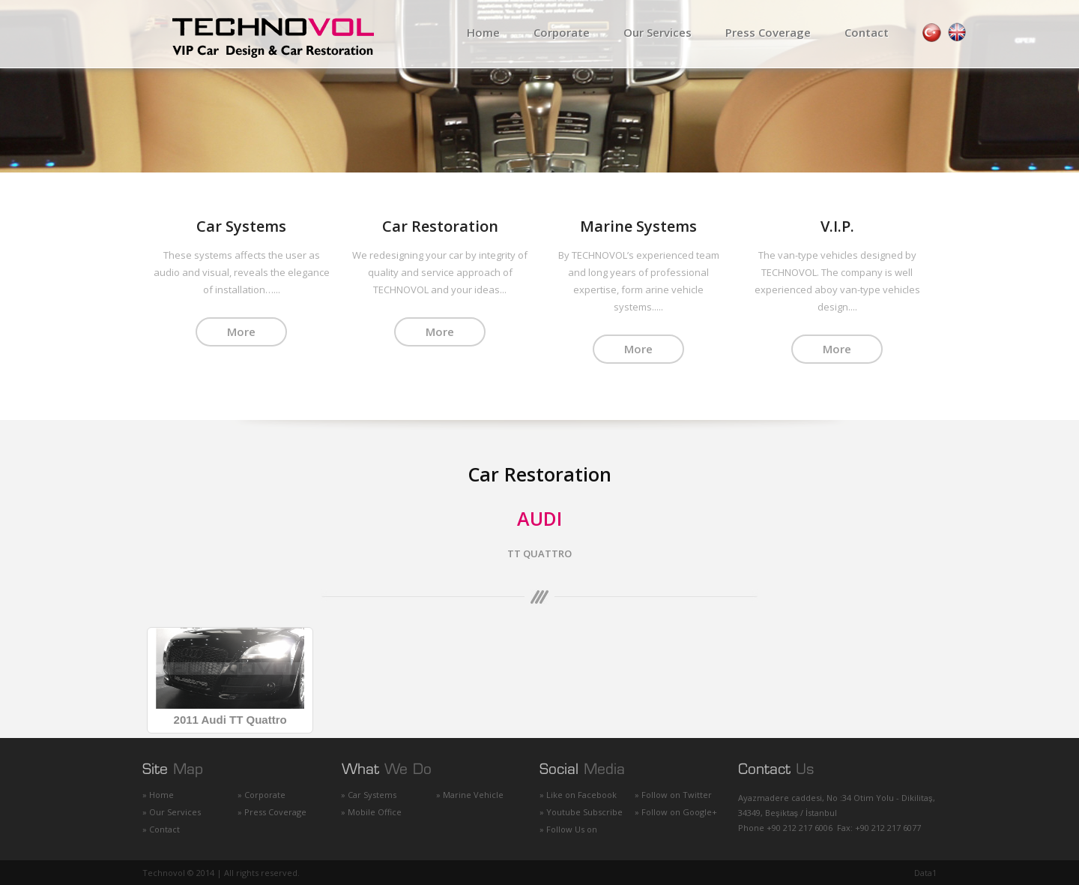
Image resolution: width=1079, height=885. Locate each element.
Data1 (925, 872)
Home (483, 32)
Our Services (657, 32)
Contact (866, 32)
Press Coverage (768, 32)
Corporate (562, 32)
